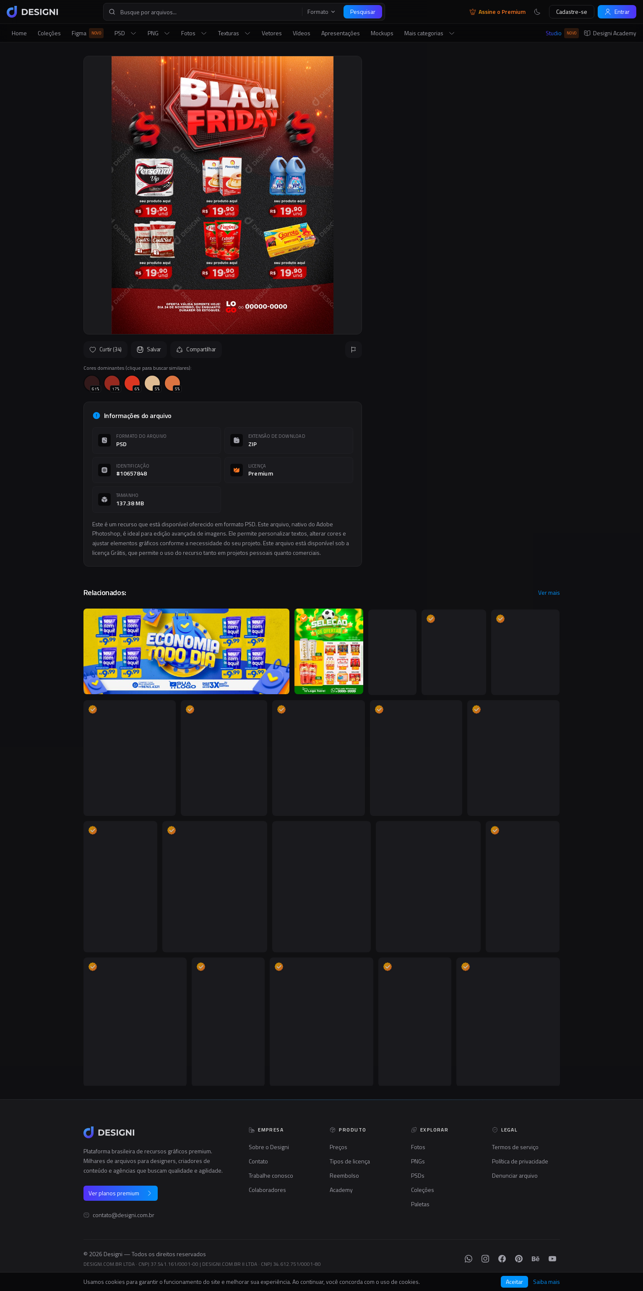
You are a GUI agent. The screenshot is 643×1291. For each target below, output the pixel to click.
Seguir (539, 263)
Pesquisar (362, 11)
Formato (321, 12)
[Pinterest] (518, 1258)
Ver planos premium (121, 1193)
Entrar (617, 11)
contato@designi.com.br (123, 1215)
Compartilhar (196, 349)
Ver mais (549, 592)
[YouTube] (552, 1258)
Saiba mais (546, 1282)
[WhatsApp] (468, 1258)
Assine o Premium (497, 12)
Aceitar (514, 1281)
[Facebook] (502, 1258)
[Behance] (535, 1258)
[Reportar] (353, 349)
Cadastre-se (571, 11)
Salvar (149, 349)
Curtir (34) (105, 349)
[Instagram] (485, 1258)
